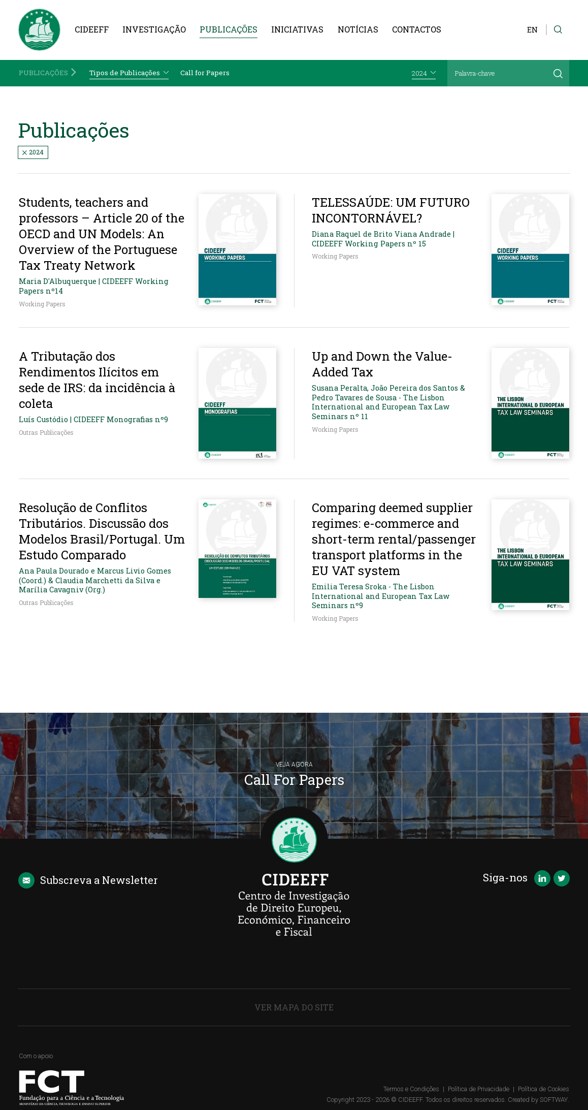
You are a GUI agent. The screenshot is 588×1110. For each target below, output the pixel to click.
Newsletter (88, 880)
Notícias (358, 29)
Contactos (416, 29)
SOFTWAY (554, 1099)
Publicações (228, 29)
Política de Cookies (543, 1089)
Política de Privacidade (478, 1089)
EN (532, 30)
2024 (33, 152)
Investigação (154, 29)
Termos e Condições (411, 1089)
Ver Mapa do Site (294, 1007)
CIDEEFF (92, 29)
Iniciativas (297, 29)
